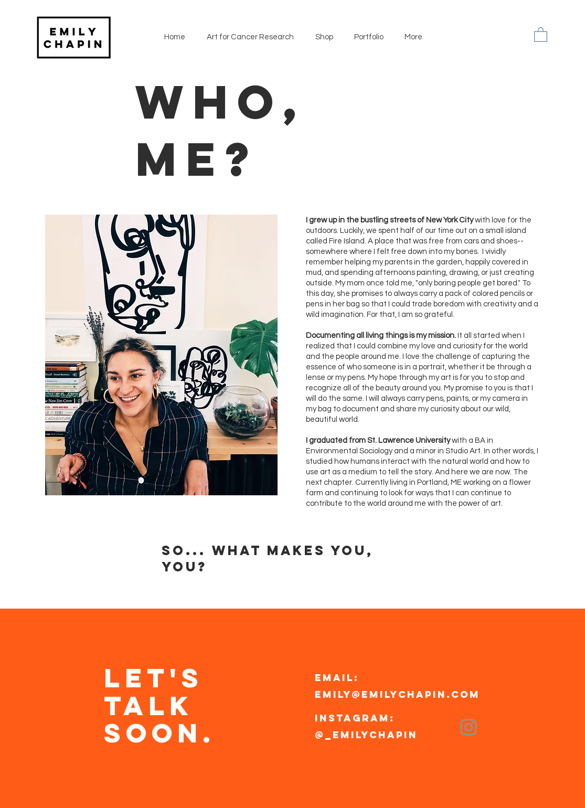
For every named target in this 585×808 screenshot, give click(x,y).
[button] (540, 34)
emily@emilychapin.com (397, 694)
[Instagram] (469, 727)
